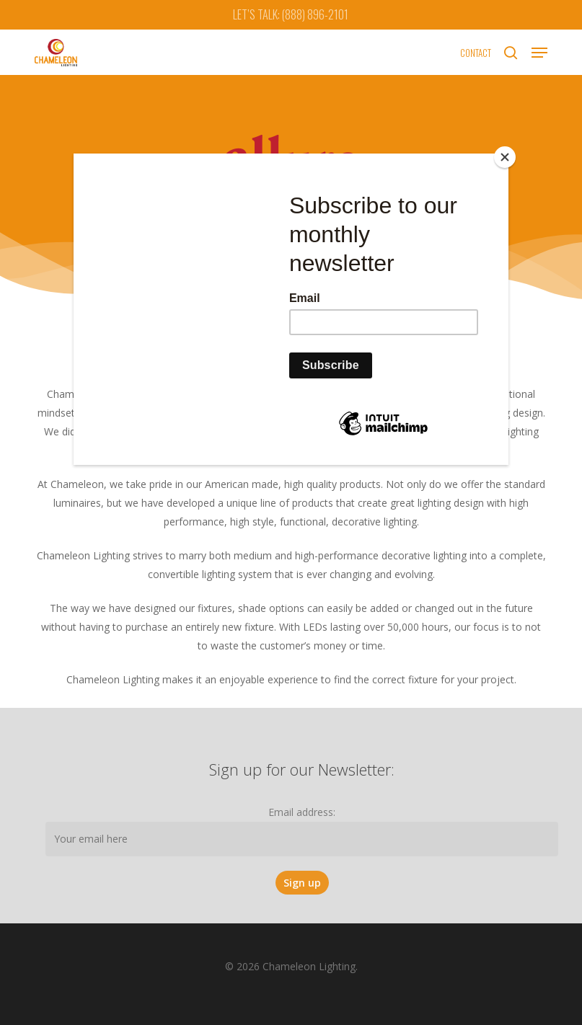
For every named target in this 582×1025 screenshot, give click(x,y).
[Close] (505, 157)
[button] (539, 52)
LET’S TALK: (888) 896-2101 (290, 14)
